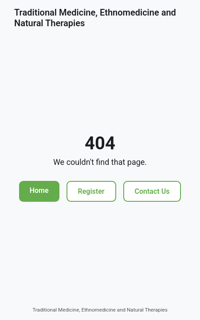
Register (91, 191)
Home (39, 190)
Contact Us (152, 191)
